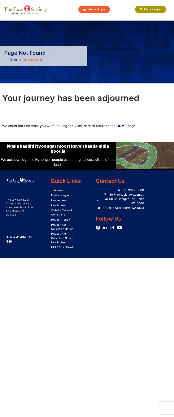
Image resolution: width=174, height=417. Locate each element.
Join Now (57, 190)
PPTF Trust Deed (62, 247)
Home (14, 59)
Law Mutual (58, 205)
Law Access (58, 200)
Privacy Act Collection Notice (62, 226)
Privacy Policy (60, 219)
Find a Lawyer (60, 195)
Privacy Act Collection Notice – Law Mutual (63, 238)
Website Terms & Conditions (62, 212)
